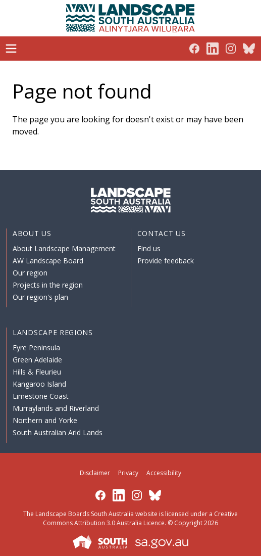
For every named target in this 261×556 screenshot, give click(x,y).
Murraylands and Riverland (56, 408)
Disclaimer (95, 473)
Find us (149, 248)
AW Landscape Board (48, 260)
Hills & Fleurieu (37, 372)
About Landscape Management (64, 248)
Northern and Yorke (45, 420)
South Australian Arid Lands (57, 432)
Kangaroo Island (39, 384)
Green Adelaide (37, 359)
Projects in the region (48, 285)
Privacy (128, 473)
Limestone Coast (41, 396)
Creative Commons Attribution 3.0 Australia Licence (140, 518)
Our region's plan (40, 297)
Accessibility (163, 473)
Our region (30, 272)
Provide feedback (165, 260)
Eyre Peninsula (36, 347)
